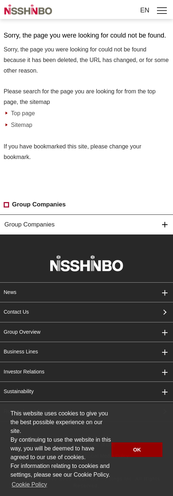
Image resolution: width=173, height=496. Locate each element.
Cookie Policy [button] (29, 484)
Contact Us (16, 312)
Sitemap (21, 125)
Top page (23, 113)
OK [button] (137, 450)
